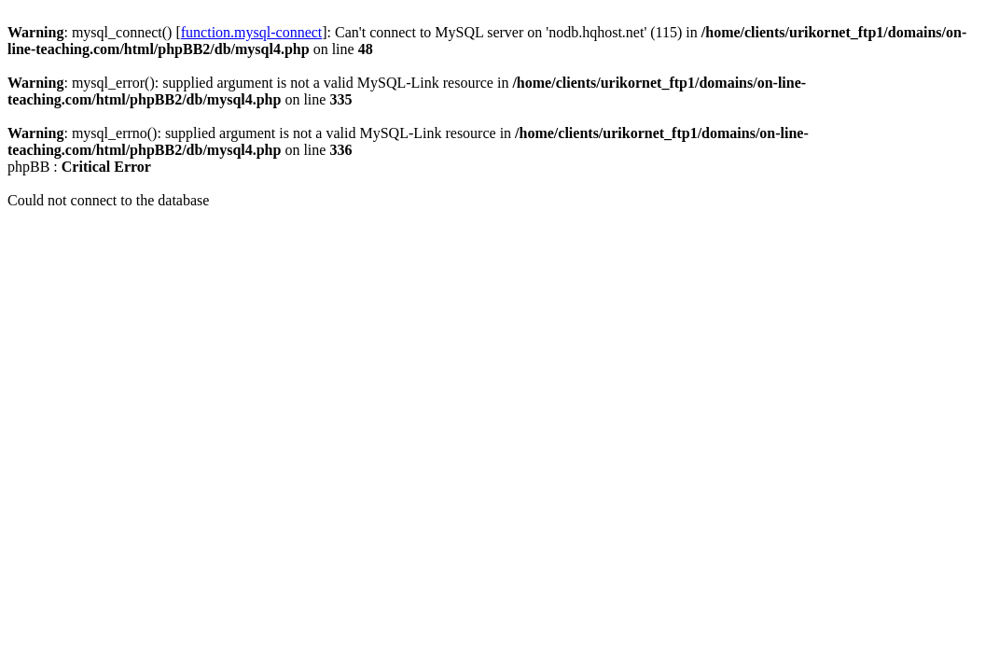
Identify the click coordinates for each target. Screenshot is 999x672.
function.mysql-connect (252, 32)
